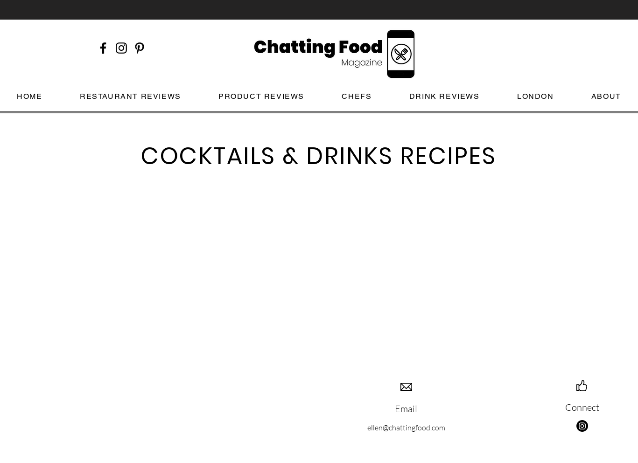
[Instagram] (582, 426)
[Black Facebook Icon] (103, 48)
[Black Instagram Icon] (121, 48)
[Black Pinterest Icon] (139, 48)
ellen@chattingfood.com (406, 427)
